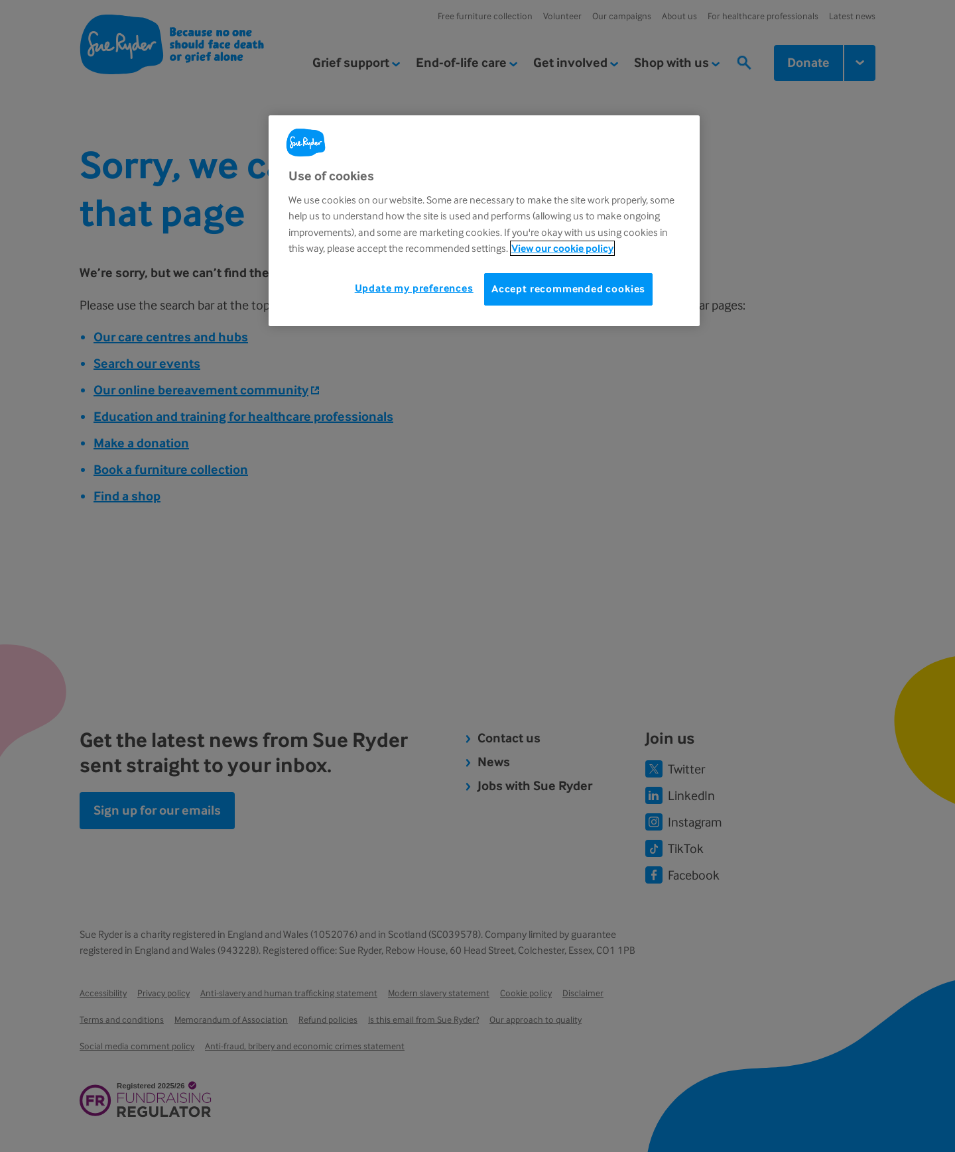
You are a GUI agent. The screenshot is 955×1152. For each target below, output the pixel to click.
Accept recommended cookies (568, 288)
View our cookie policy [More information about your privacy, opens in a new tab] (562, 248)
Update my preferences (414, 288)
